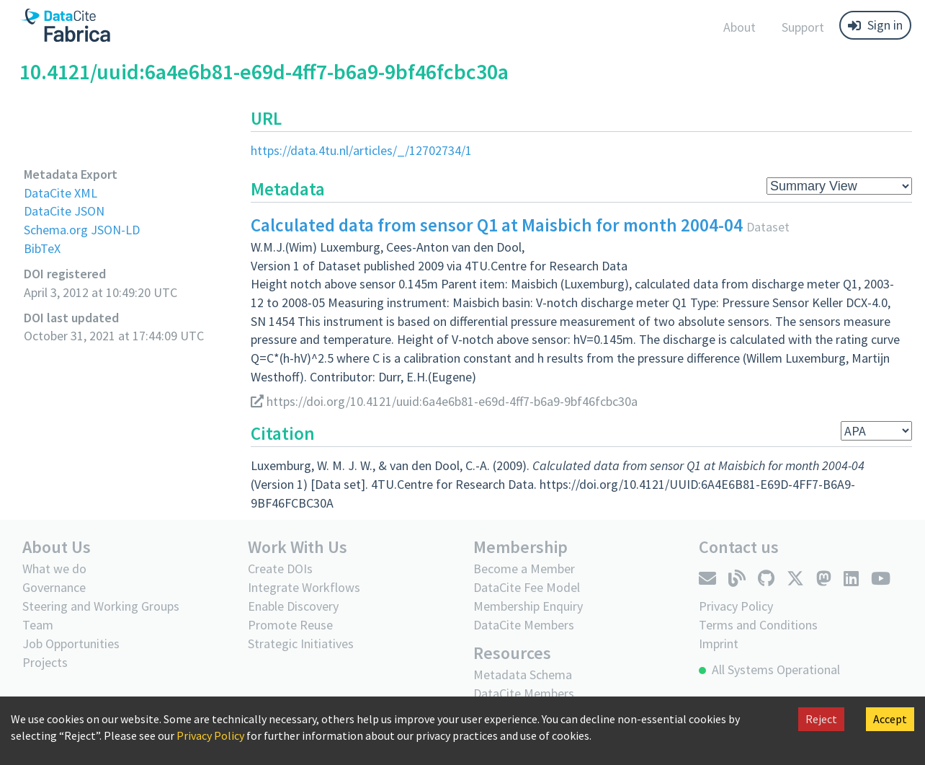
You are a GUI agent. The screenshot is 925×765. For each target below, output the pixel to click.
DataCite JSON (64, 211)
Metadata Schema (522, 674)
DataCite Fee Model (526, 587)
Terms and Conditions (758, 624)
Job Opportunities (71, 643)
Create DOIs (280, 568)
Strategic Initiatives (301, 643)
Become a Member (524, 568)
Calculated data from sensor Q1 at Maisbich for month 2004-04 (497, 224)
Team (37, 624)
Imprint (718, 643)
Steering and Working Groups (100, 606)
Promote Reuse (290, 624)
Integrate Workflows (304, 587)
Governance (54, 587)
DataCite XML (60, 193)
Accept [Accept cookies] (890, 719)
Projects (45, 662)
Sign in (875, 25)
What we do (54, 568)
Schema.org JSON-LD (82, 229)
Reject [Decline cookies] (821, 719)
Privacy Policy (210, 735)
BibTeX (42, 248)
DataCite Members (523, 624)
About (739, 27)
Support (803, 27)
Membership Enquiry (528, 606)
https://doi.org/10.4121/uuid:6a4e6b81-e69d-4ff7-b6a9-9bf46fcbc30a (444, 401)
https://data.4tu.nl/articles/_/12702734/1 (361, 150)
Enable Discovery (293, 606)
